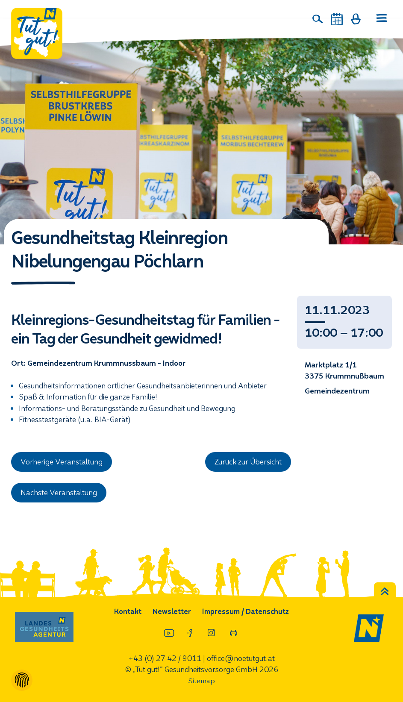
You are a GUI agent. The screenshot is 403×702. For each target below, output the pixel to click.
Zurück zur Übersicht (248, 462)
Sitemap (202, 681)
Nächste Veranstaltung (59, 493)
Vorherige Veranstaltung (62, 462)
